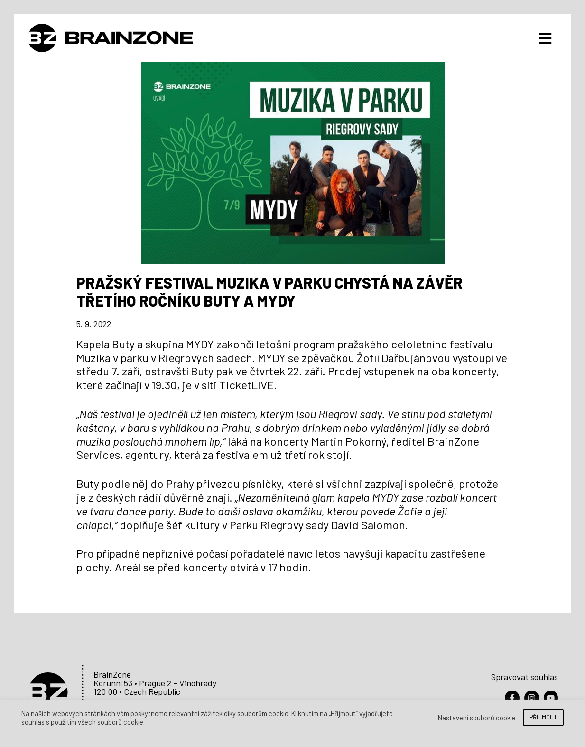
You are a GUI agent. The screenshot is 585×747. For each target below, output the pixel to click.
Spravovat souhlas (524, 674)
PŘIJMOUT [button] (543, 717)
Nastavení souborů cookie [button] (477, 717)
